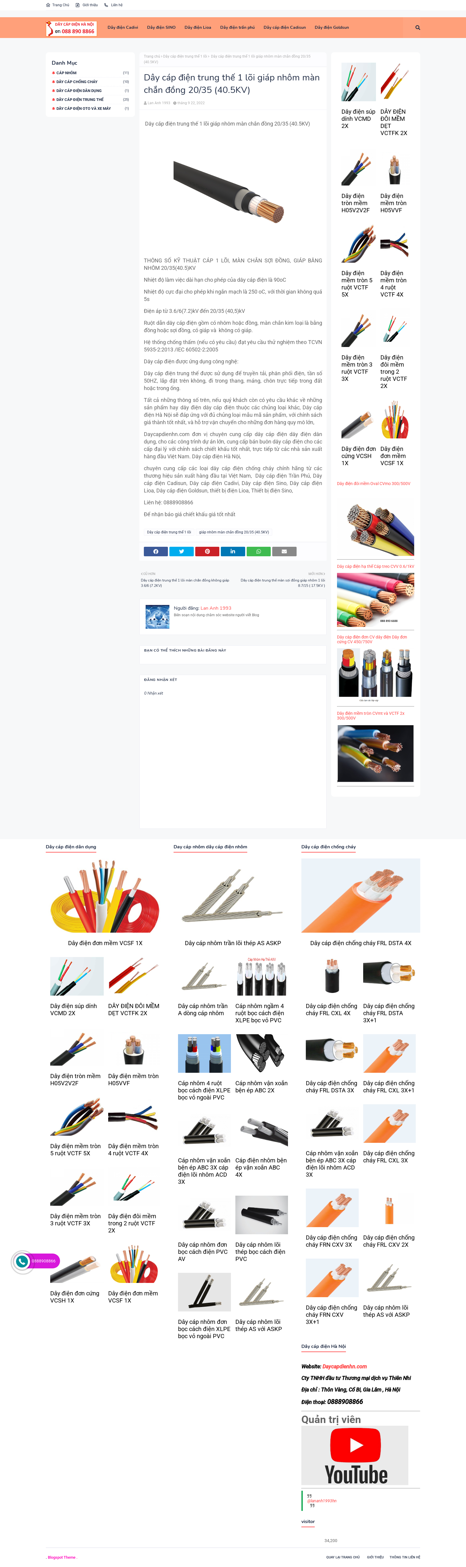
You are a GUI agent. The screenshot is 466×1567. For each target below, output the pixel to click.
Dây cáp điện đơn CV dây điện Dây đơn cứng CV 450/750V (372, 639)
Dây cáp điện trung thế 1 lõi (185, 56)
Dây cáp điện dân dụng (92, 90)
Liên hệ (113, 5)
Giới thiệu (86, 5)
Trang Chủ (57, 5)
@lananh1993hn (322, 1500)
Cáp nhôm (92, 73)
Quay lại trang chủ (343, 1557)
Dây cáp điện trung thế (92, 99)
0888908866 (44, 1261)
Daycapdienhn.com (344, 1366)
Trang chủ (152, 56)
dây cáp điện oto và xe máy (92, 108)
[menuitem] (123, 27)
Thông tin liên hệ (405, 1557)
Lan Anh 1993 (159, 103)
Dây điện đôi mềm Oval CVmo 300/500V (373, 483)
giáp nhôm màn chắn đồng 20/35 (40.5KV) (234, 532)
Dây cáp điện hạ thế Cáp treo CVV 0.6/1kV (375, 566)
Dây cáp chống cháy (92, 82)
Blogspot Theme (61, 1557)
